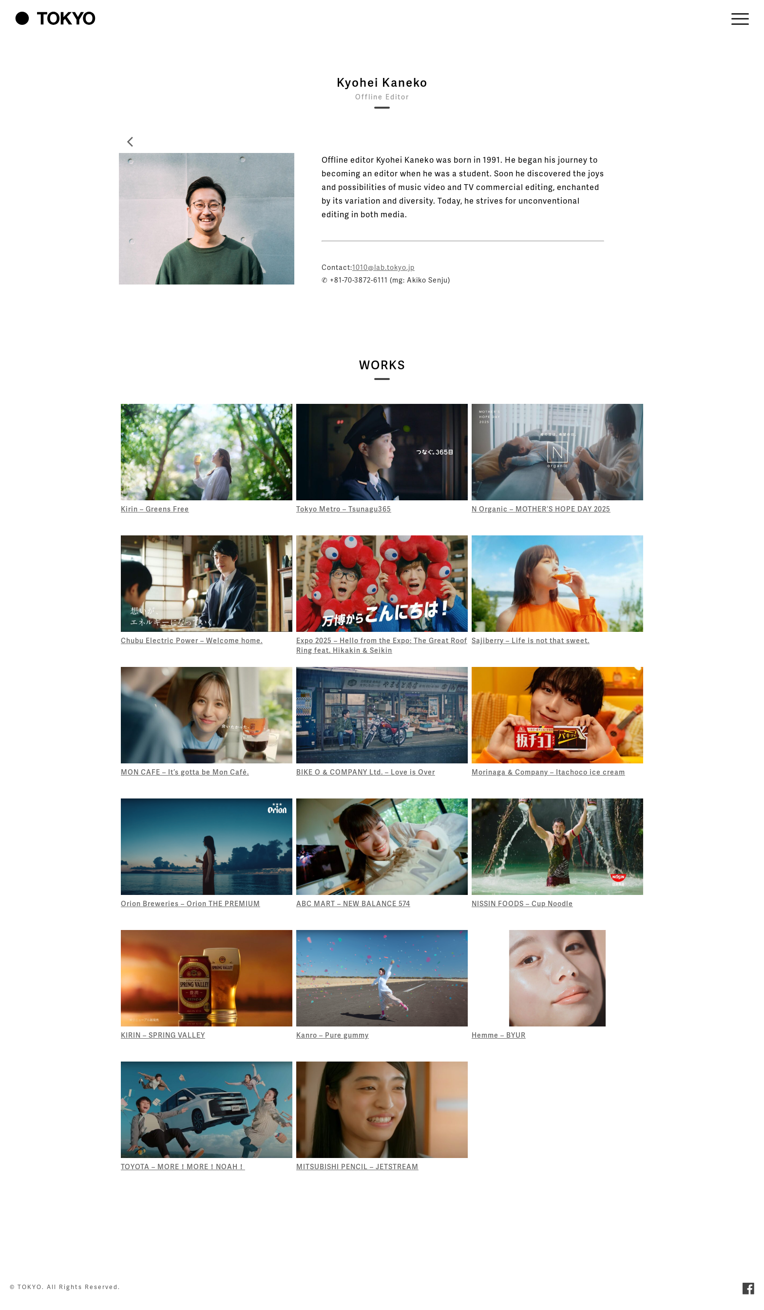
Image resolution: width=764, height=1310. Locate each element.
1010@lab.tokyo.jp (383, 267)
